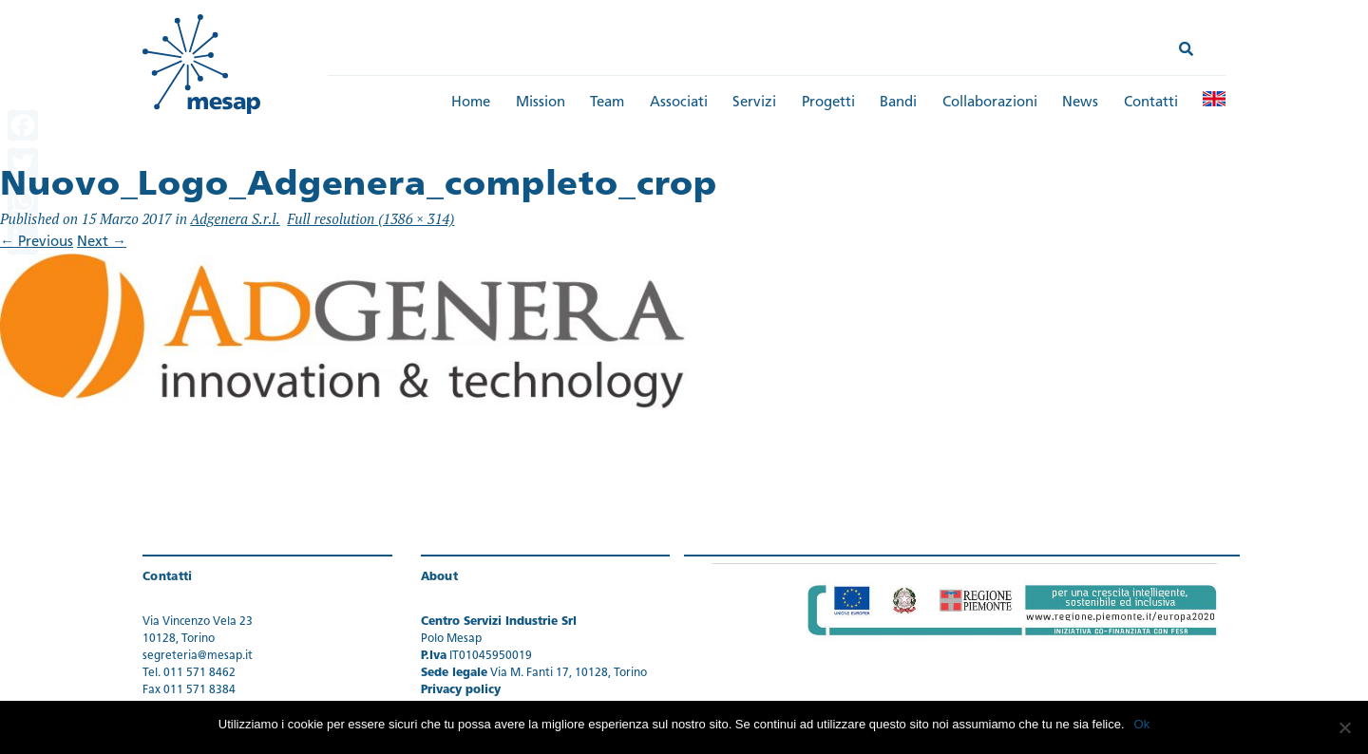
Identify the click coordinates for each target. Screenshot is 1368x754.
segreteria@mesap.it (197, 656)
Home (470, 103)
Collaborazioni (989, 103)
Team (607, 103)
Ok (1142, 724)
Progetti (828, 103)
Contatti (1151, 103)
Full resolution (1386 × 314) (370, 218)
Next (101, 243)
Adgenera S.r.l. (234, 218)
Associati (679, 103)
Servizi (754, 103)
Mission (540, 103)
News (1080, 103)
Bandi (898, 103)
